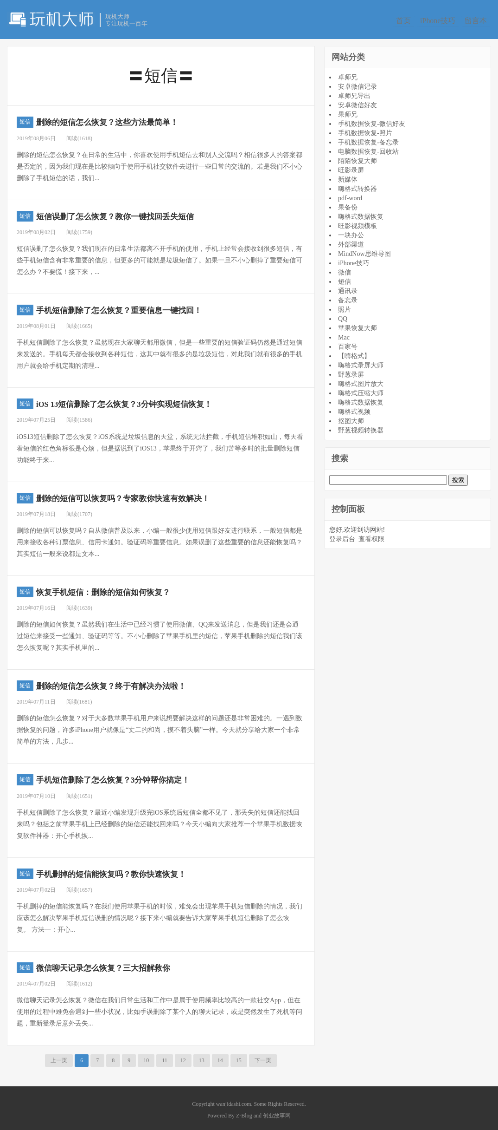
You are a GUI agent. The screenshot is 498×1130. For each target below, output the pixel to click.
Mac (344, 334)
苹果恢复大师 (357, 325)
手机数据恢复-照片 (365, 130)
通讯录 (348, 288)
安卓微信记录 (357, 83)
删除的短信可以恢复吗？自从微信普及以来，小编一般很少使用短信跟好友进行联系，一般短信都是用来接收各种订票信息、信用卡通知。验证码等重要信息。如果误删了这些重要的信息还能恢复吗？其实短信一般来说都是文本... (159, 539)
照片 (344, 306)
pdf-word (350, 195)
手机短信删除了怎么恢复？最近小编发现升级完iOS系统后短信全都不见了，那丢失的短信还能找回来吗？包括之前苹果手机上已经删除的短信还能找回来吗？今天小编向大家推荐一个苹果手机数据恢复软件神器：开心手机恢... (159, 821)
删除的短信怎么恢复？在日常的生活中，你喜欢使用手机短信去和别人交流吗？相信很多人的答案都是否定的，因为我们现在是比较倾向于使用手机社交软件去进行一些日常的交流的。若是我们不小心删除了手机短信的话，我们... (159, 164)
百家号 (348, 343)
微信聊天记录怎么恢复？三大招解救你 (124, 964)
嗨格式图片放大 (360, 381)
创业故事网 (277, 1112)
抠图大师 (351, 418)
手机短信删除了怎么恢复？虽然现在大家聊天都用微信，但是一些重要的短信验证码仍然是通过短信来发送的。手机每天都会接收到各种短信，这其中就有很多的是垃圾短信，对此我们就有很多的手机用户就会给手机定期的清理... (159, 351)
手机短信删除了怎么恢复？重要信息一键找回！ (145, 307)
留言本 (480, 20)
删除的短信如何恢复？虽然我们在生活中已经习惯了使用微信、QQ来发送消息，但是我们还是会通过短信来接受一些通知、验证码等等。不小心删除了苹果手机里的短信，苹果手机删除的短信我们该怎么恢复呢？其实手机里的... (159, 633)
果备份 (348, 204)
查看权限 (371, 536)
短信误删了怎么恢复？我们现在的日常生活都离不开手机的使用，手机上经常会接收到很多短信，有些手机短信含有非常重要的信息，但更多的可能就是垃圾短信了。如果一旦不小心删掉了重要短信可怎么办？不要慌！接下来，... (159, 257)
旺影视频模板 (357, 223)
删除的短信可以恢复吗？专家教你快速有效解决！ (150, 495)
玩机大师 (51, 19)
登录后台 (342, 536)
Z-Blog (244, 1112)
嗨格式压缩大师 (360, 390)
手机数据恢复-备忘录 (368, 139)
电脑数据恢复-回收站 (368, 148)
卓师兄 (348, 74)
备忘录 (348, 297)
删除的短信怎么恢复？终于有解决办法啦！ (135, 682)
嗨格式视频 (354, 408)
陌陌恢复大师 (357, 158)
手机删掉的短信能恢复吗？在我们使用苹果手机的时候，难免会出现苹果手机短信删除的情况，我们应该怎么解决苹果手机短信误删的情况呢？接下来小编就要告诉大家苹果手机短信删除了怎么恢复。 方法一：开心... (159, 915)
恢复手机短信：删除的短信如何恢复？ (124, 588)
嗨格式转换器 (357, 186)
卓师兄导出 (354, 93)
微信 (344, 269)
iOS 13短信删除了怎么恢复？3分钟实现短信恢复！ (152, 400)
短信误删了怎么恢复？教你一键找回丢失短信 (140, 213)
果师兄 (348, 111)
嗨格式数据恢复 (360, 213)
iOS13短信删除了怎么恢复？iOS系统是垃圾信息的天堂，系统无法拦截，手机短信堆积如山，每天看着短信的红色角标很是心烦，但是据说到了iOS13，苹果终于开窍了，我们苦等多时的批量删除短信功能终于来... (160, 446)
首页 (401, 20)
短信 (25, 119)
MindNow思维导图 (364, 251)
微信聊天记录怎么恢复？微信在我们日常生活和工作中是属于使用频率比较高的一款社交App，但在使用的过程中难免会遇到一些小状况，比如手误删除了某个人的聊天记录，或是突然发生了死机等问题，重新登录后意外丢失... (159, 1009)
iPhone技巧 (439, 20)
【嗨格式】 (354, 353)
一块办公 (351, 232)
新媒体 (348, 176)
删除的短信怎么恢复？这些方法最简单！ (130, 119)
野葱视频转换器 (360, 427)
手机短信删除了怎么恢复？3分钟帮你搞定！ (137, 776)
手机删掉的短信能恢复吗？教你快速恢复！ (135, 870)
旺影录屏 (351, 167)
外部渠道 (351, 241)
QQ (342, 316)
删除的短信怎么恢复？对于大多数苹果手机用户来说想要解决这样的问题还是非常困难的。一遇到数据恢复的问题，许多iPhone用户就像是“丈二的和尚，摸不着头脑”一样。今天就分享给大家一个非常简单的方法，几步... (159, 727)
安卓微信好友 (357, 102)
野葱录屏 (351, 371)
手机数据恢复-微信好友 (371, 121)
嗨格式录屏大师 (360, 362)
